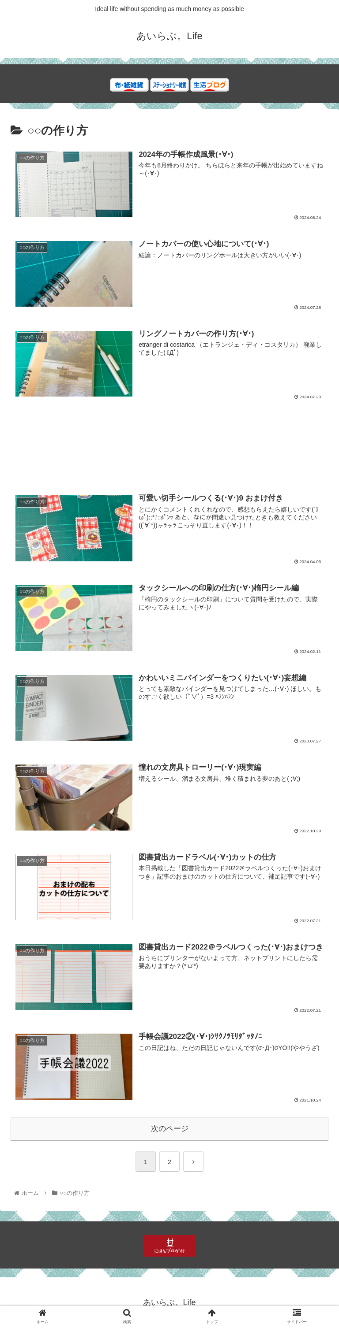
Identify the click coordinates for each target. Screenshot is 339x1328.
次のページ (169, 1128)
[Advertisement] (169, 452)
